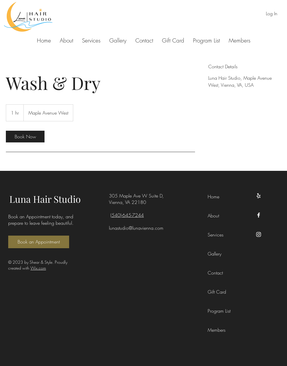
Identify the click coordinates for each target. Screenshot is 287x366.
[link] (25, 136)
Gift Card (217, 292)
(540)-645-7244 (127, 215)
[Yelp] (258, 196)
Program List (219, 311)
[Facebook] (258, 215)
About (213, 215)
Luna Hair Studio (45, 199)
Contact (215, 273)
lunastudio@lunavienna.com (136, 228)
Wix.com (38, 268)
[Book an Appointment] (38, 242)
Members (217, 330)
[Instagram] (258, 234)
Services (215, 234)
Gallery (214, 254)
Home (213, 196)
